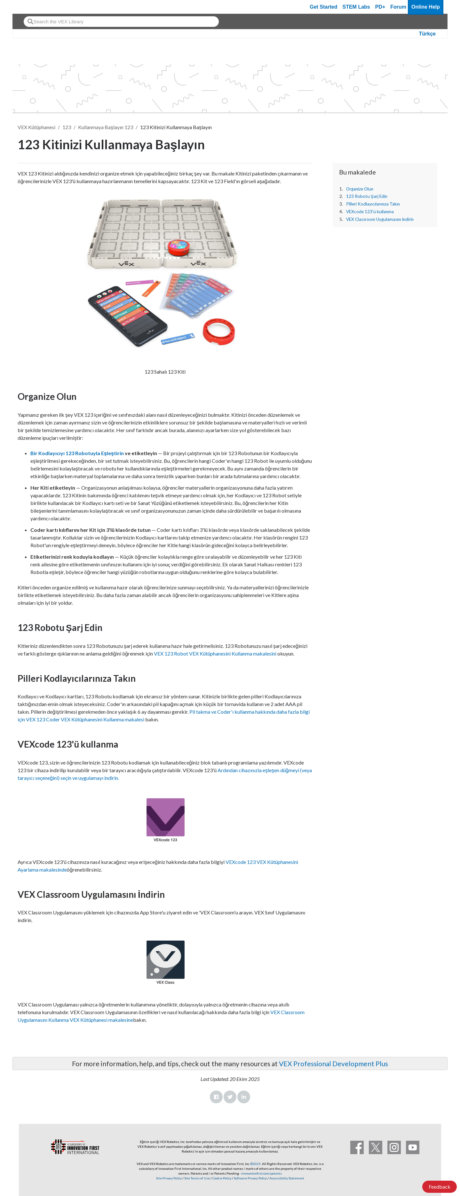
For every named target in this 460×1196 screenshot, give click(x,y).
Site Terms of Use (197, 1178)
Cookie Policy (221, 1178)
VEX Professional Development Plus (333, 1064)
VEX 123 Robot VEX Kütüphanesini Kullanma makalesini (215, 653)
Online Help (425, 7)
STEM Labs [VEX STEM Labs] (356, 7)
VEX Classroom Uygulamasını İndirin (380, 219)
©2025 (255, 1164)
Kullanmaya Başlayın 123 (105, 127)
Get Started (323, 7)
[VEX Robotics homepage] (30, 7)
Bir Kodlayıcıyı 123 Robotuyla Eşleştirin (77, 453)
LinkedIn (243, 1097)
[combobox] (121, 21)
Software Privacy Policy (250, 1178)
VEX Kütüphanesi (36, 127)
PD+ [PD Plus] (380, 7)
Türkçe (427, 33)
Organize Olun (359, 188)
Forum (398, 7)
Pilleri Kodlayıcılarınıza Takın (373, 203)
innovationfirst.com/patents (261, 1173)
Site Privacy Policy (169, 1178)
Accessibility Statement (286, 1178)
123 (66, 127)
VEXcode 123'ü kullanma (370, 211)
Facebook (216, 1097)
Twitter (230, 1097)
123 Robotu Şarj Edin (366, 196)
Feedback (439, 1187)
